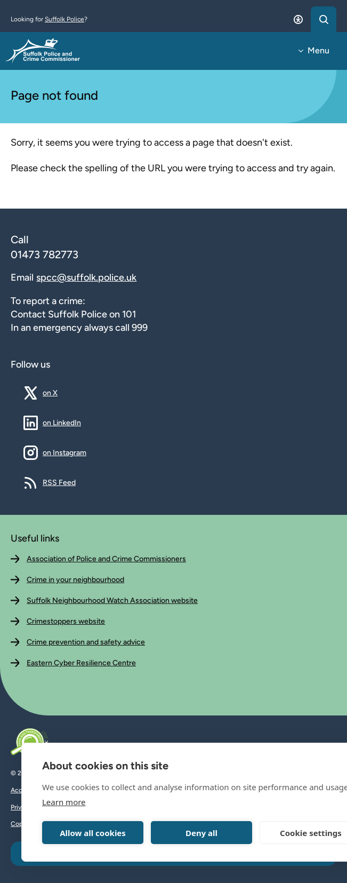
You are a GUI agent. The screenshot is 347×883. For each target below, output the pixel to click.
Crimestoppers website (66, 621)
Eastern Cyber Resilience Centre (81, 662)
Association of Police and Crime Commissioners (106, 558)
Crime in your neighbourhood (75, 579)
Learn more (64, 802)
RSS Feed (59, 482)
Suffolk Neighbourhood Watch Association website (112, 600)
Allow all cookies (93, 833)
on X (58, 392)
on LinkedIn (62, 422)
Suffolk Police (64, 19)
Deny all (201, 833)
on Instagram (64, 452)
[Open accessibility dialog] (298, 19)
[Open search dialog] (323, 19)
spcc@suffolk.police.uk (86, 277)
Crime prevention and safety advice (86, 642)
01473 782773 (44, 254)
